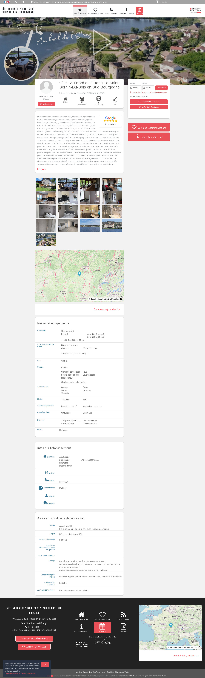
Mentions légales (82, 672)
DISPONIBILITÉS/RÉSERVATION (34, 638)
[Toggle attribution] (120, 299)
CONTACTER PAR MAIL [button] (34, 646)
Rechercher (161, 88)
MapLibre (115, 299)
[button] (46, 104)
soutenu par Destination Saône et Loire (153, 676)
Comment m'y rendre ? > (107, 309)
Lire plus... (42, 169)
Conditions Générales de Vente (118, 672)
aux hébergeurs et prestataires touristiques (81, 676)
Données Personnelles (97, 672)
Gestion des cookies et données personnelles (20, 674)
